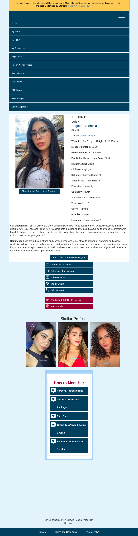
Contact (42, 532)
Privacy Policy (93, 532)
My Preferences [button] (18, 48)
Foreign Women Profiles (22, 65)
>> (80, 6)
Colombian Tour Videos (62, 328)
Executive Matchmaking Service (70, 445)
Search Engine (18, 73)
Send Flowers (57, 341)
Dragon (91, 135)
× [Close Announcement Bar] (119, 3)
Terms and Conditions (66, 532)
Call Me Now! (57, 347)
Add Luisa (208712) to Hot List (66, 357)
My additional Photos (61, 321)
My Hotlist (16, 40)
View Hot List (57, 363)
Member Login (18, 98)
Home (14, 23)
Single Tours (17, 56)
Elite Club (62, 416)
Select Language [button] (19, 107)
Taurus (83, 135)
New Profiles (17, 82)
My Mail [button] (15, 31)
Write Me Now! (58, 334)
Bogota (76, 126)
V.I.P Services (18, 90)
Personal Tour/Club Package (68, 403)
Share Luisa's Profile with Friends (39, 191)
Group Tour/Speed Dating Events (71, 429)
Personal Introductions (70, 390)
